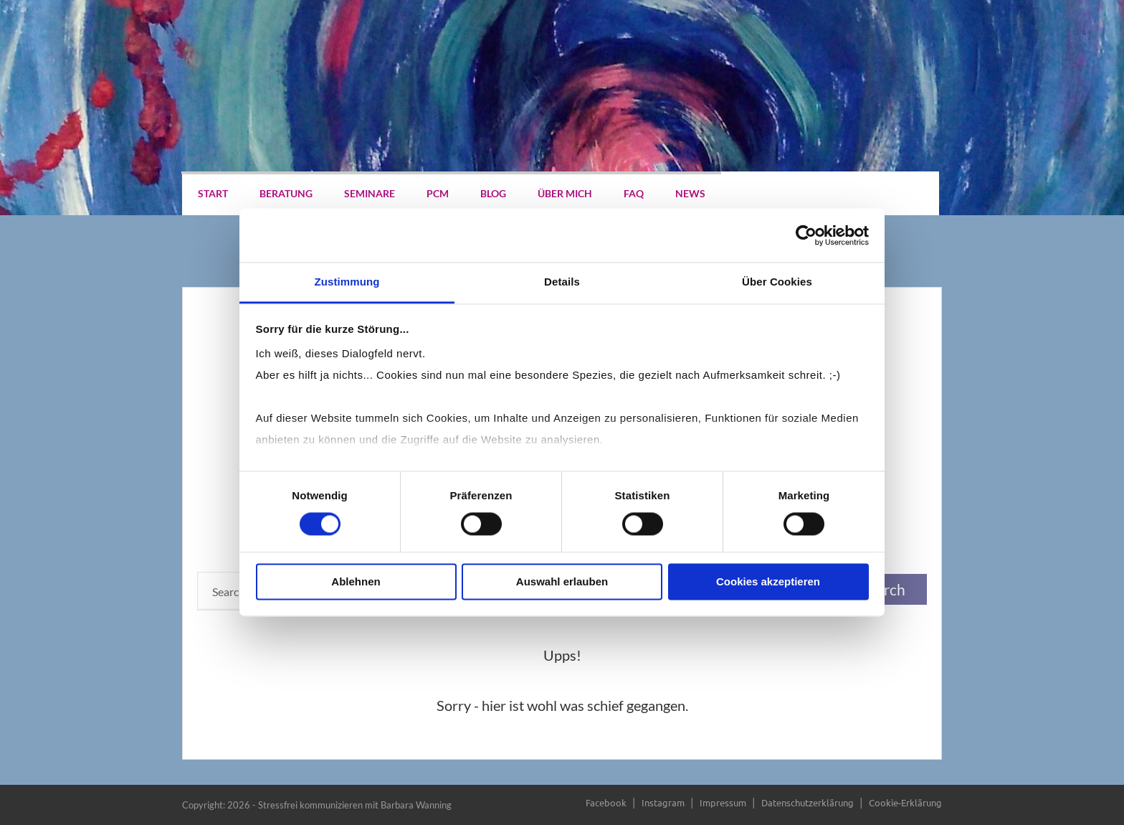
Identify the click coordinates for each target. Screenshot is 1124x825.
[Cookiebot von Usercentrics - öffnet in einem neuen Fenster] (806, 235)
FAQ (634, 193)
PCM (438, 193)
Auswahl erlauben (562, 581)
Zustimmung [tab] (347, 281)
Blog (493, 193)
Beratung (286, 193)
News (690, 193)
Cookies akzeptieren (768, 581)
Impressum (723, 802)
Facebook (606, 802)
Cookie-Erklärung (905, 802)
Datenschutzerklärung (807, 802)
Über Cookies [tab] (777, 281)
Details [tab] (562, 281)
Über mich (565, 193)
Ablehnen (355, 581)
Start (213, 193)
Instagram (663, 802)
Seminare (369, 193)
